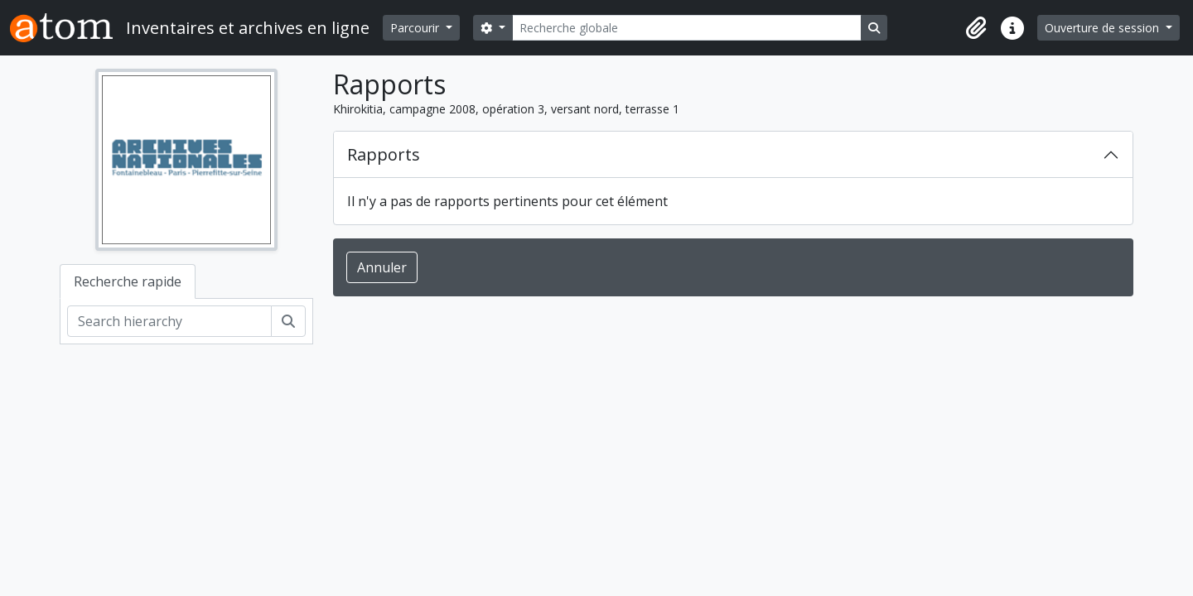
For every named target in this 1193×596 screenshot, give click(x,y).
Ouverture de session (1103, 28)
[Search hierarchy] (169, 321)
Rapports (383, 154)
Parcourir (416, 28)
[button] (976, 28)
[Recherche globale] (687, 28)
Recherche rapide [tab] (127, 281)
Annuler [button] (382, 267)
